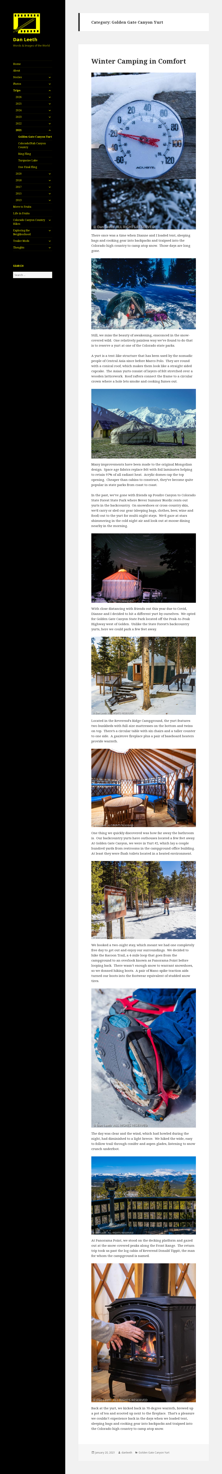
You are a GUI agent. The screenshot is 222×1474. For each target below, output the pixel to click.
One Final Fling (27, 167)
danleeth (126, 1452)
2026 (19, 97)
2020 (19, 173)
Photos (17, 84)
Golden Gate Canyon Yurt (35, 137)
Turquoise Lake (28, 160)
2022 (19, 123)
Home (17, 64)
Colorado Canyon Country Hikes (29, 222)
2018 (19, 180)
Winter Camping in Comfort (138, 61)
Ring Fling (24, 154)
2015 (19, 193)
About (16, 70)
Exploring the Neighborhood (22, 232)
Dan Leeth (25, 39)
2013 (19, 200)
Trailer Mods (21, 241)
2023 (19, 117)
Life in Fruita (21, 213)
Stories (17, 77)
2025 (19, 103)
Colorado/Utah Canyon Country (32, 145)
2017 (19, 187)
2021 (19, 130)
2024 (19, 110)
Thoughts (18, 247)
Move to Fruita (22, 207)
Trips (17, 90)
